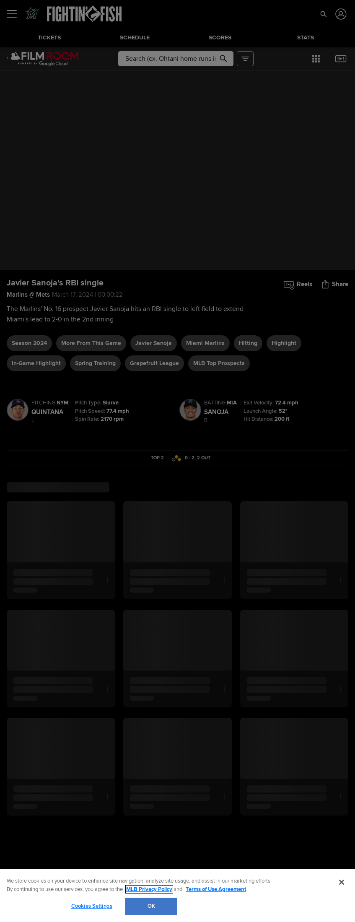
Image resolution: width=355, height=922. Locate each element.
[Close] (341, 882)
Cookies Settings (91, 906)
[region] (177, 895)
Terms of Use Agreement (216, 889)
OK (151, 906)
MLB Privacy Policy (149, 889)
